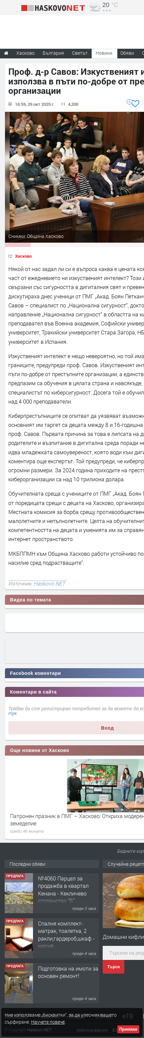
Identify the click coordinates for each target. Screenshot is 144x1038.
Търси (113, 967)
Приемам (128, 1029)
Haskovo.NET (49, 583)
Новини (104, 53)
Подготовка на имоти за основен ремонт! (68, 972)
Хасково (23, 256)
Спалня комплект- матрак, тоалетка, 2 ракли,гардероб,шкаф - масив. (66, 934)
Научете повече (48, 1022)
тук (12, 713)
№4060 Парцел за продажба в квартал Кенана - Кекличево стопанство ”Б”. (63, 889)
